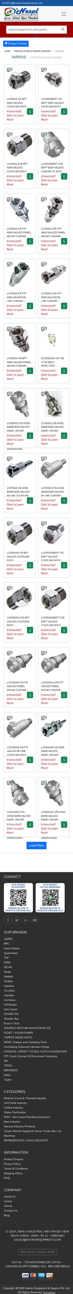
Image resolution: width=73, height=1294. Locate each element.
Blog (6, 1215)
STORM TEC (11, 1014)
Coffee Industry (13, 1108)
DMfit (7, 962)
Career (8, 1201)
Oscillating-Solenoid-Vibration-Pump (26, 1047)
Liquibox (9, 986)
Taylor (8, 1080)
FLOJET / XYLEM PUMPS (18, 1033)
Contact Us (11, 1211)
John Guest (10, 1009)
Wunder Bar (11, 1019)
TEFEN (8, 1066)
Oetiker (8, 981)
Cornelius (9, 1000)
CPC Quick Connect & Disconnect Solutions (30, 1056)
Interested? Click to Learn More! (15, 115)
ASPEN (8, 939)
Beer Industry (12, 1122)
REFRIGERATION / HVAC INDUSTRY (26, 1140)
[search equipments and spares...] (32, 30)
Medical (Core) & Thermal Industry (32, 51)
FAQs (7, 1178)
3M (6, 1061)
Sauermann (11, 953)
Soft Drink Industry (15, 1103)
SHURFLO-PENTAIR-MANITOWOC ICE (27, 1028)
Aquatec (9, 995)
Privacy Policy (12, 1164)
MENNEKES (11, 1070)
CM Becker (10, 1005)
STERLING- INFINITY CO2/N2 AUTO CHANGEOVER (35, 1051)
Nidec (7, 1075)
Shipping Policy (13, 1173)
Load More (36, 845)
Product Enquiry (13, 1159)
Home (7, 51)
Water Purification (15, 1112)
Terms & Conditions (16, 1169)
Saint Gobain (12, 948)
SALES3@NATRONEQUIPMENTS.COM (37, 1240)
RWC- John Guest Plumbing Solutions (27, 1117)
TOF (6, 958)
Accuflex (9, 990)
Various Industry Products (19, 1126)
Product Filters (16, 43)
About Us (9, 1196)
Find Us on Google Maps (37, 1252)
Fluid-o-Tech (11, 1023)
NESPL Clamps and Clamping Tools (25, 1042)
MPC (6, 944)
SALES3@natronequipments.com (22, 3)
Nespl (7, 972)
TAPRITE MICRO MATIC (18, 1037)
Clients (8, 1206)
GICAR (8, 967)
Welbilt (8, 976)
